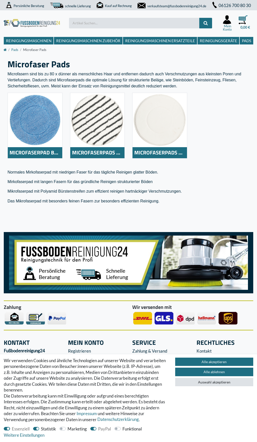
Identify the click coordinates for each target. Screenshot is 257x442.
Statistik (48, 428)
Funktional (132, 428)
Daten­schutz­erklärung (118, 419)
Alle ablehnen (214, 372)
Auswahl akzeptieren (214, 382)
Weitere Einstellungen (24, 435)
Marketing (77, 428)
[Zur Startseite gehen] (5, 50)
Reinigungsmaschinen (28, 40)
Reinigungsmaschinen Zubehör (88, 40)
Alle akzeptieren (214, 362)
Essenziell (21, 428)
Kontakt (204, 351)
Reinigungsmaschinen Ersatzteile (160, 40)
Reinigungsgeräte (218, 40)
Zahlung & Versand (149, 351)
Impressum (87, 413)
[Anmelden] (227, 23)
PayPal (104, 428)
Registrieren (79, 351)
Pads (246, 40)
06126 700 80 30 (231, 5)
